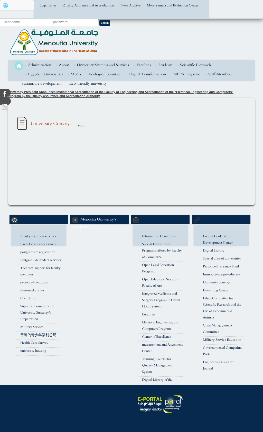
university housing (33, 351)
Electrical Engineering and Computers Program (160, 325)
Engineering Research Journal (218, 365)
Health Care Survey (34, 343)
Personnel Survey (32, 290)
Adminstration (39, 65)
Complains (27, 298)
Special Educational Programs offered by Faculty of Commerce (162, 251)
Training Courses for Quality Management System (157, 365)
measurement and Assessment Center (162, 348)
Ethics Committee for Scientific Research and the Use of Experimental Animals (222, 308)
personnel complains (34, 282)
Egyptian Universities (45, 74)
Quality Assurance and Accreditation (88, 5)
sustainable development (42, 83)
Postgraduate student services (40, 260)
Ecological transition (105, 74)
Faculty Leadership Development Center (218, 239)
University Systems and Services (103, 65)
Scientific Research (195, 65)
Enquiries (148, 314)
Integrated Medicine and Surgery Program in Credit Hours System (161, 300)
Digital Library (213, 250)
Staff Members (220, 74)
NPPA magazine (187, 74)
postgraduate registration (37, 252)
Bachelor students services (38, 244)
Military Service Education (222, 340)
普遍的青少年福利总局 (38, 335)
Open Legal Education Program (158, 268)
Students (165, 65)
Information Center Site (159, 236)
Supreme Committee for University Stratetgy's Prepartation (37, 313)
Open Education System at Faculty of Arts (161, 282)
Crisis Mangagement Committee (217, 329)
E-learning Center (216, 290)
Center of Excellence (156, 336)
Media (76, 74)
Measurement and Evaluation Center (173, 5)
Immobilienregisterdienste (221, 274)
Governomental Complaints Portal (222, 351)
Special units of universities (222, 258)
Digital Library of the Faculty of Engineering (158, 383)
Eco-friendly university (88, 83)
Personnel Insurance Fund (221, 266)
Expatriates (48, 5)
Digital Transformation (147, 74)
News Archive (130, 5)
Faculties (144, 65)
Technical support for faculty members (40, 271)
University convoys (216, 282)
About (64, 65)
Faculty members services (38, 236)
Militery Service (31, 327)
